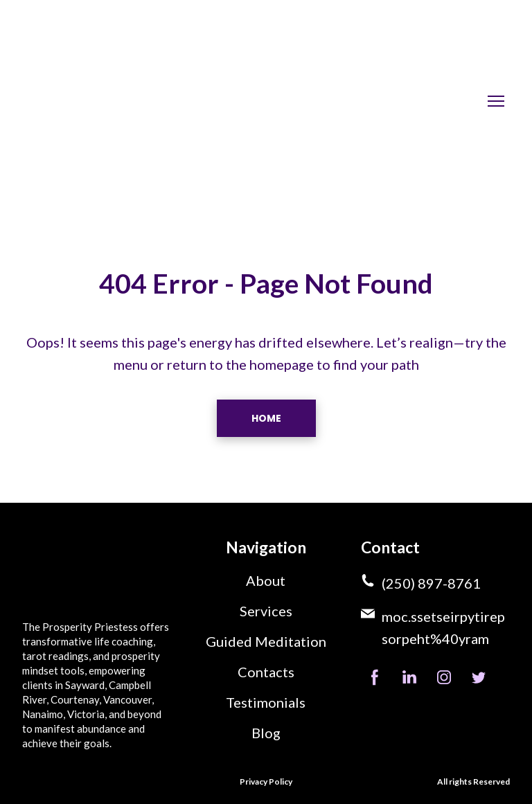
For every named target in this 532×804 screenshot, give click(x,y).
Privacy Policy (266, 781)
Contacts (266, 671)
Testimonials (265, 702)
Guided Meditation (266, 641)
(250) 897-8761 (431, 583)
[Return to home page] (105, 101)
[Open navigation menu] (496, 101)
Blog (266, 732)
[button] (266, 418)
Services (266, 610)
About (265, 580)
